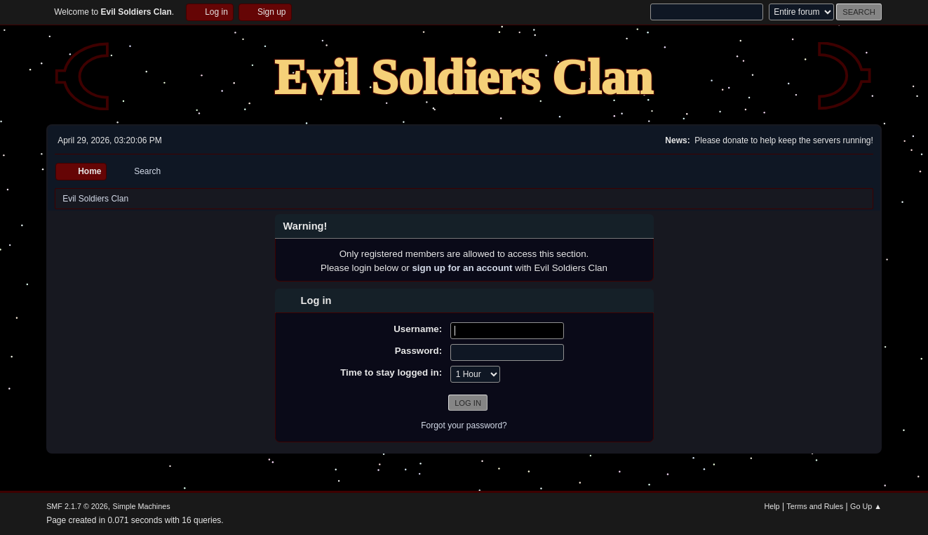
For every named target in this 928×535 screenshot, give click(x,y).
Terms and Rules (814, 506)
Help (771, 506)
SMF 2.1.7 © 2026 (77, 506)
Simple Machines (141, 506)
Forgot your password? (464, 425)
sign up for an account (462, 268)
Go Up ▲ (866, 506)
